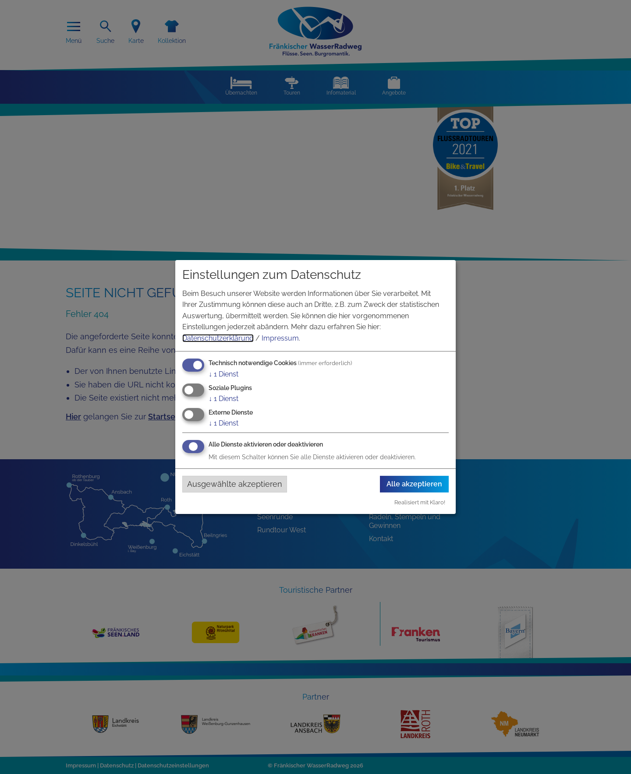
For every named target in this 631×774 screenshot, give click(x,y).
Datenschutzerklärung (218, 338)
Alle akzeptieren (414, 484)
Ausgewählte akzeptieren (234, 484)
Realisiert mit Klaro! (419, 502)
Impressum (280, 338)
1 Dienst (223, 373)
